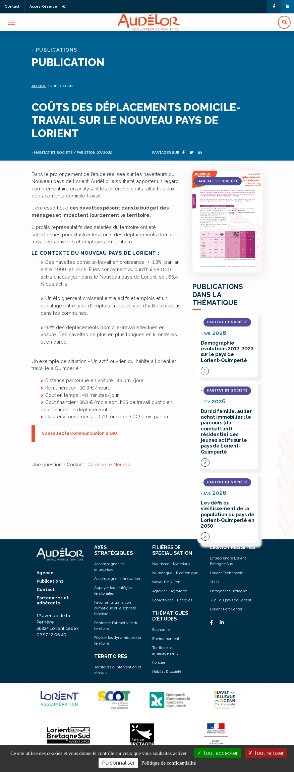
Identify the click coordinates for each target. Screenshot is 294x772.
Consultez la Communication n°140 (79, 433)
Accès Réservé (47, 6)
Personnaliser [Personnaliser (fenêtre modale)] (118, 763)
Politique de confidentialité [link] (168, 763)
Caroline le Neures (108, 464)
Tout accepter (217, 753)
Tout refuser (266, 753)
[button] (284, 22)
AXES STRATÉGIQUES (113, 550)
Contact (12, 6)
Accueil (39, 86)
